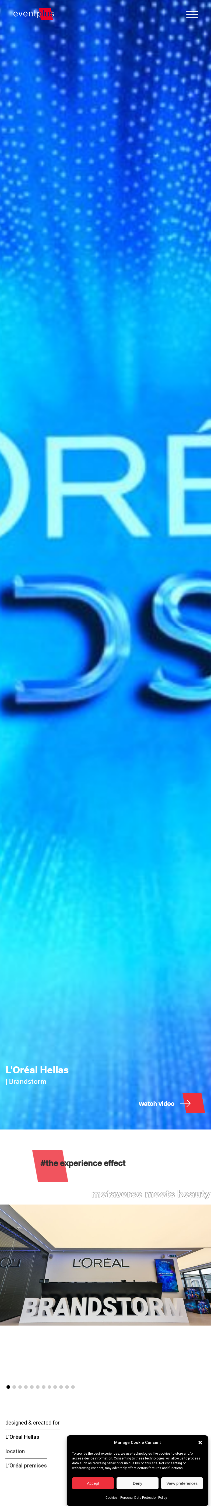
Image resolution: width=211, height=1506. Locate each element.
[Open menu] (192, 14)
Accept (93, 1483)
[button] (200, 1442)
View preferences (182, 1483)
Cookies (111, 1498)
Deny (137, 1483)
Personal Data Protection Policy (143, 1498)
